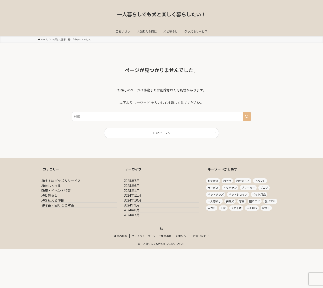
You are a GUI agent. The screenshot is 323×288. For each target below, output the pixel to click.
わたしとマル (57, 192)
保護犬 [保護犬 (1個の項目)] (230, 201)
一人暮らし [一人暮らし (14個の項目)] (214, 201)
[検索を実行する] (247, 116)
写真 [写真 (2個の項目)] (241, 201)
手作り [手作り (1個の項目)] (212, 208)
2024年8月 (136, 241)
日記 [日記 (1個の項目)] (223, 208)
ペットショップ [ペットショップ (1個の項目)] (238, 194)
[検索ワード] (161, 116)
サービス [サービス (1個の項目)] (213, 188)
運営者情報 (120, 275)
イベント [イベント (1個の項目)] (260, 181)
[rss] (161, 268)
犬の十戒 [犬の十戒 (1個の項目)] (236, 208)
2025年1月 (136, 202)
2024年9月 (136, 231)
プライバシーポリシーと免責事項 (151, 275)
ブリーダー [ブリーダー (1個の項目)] (248, 188)
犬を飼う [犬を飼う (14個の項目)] (252, 208)
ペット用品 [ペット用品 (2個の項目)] (259, 194)
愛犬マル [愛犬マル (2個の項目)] (270, 201)
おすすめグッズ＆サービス (67, 183)
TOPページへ (161, 133)
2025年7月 (136, 183)
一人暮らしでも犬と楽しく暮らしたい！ (161, 14)
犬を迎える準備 (58, 222)
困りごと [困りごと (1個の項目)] (254, 201)
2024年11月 (137, 212)
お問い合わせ (201, 275)
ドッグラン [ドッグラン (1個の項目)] (230, 188)
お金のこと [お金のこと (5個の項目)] (243, 181)
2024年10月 (137, 222)
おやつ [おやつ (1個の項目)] (227, 181)
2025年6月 (136, 192)
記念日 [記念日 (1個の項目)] (266, 208)
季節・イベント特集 (62, 202)
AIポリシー (182, 275)
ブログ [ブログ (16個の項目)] (264, 188)
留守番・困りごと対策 (63, 231)
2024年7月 (136, 251)
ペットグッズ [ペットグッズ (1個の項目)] (216, 194)
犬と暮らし (55, 212)
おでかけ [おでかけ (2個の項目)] (213, 181)
